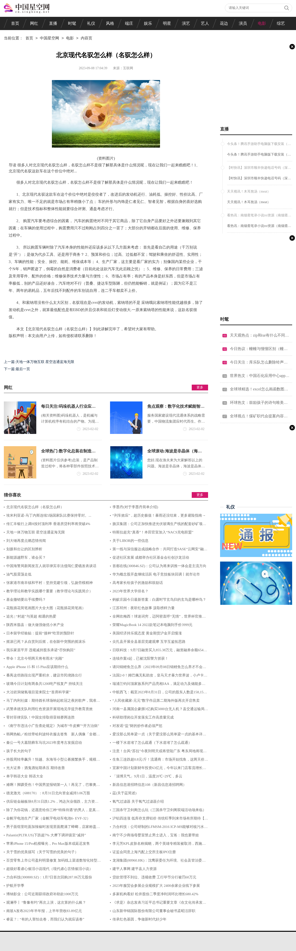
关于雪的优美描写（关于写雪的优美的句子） (42, 852)
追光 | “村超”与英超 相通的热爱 (31, 616)
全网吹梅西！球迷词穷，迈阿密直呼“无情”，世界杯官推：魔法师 (158, 617)
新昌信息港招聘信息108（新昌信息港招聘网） (149, 785)
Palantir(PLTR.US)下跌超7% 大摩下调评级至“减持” (46, 835)
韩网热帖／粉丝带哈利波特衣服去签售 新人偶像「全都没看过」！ (52, 735)
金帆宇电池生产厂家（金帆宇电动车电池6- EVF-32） (48, 818)
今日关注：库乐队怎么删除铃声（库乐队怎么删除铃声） (260, 362)
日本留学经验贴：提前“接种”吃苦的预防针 (40, 633)
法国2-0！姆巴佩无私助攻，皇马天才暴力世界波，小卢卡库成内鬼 (158, 676)
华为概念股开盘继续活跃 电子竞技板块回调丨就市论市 (156, 574)
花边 (224, 23)
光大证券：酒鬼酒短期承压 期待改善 (35, 768)
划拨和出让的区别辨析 (24, 549)
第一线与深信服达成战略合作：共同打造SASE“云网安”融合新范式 (158, 550)
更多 (200, 387)
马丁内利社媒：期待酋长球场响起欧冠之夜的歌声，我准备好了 (52, 702)
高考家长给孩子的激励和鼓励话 (137, 583)
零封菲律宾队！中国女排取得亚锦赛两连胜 (40, 717)
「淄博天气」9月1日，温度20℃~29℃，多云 (147, 776)
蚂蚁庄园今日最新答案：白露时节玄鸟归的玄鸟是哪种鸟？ (159, 599)
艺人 (205, 23)
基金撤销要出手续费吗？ (26, 599)
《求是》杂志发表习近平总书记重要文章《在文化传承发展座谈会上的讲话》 (158, 904)
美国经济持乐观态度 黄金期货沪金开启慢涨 (147, 633)
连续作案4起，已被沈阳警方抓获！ (140, 658)
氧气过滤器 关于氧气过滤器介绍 (138, 801)
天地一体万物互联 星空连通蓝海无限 (35, 532)
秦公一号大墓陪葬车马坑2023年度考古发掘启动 (44, 743)
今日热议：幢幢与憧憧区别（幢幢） (260, 349)
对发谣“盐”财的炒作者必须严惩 (137, 726)
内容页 (86, 38)
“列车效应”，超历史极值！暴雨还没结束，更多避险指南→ (159, 515)
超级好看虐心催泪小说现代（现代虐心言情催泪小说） (49, 869)
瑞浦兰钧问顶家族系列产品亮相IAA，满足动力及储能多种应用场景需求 (157, 685)
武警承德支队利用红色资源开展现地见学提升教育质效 (49, 709)
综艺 (281, 23)
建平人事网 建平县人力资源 (134, 869)
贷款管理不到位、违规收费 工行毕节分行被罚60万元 (154, 877)
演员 (243, 23)
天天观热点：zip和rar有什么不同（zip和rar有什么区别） (260, 335)
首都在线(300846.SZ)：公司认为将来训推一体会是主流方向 (159, 566)
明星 (167, 23)
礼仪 (91, 23)
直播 (53, 23)
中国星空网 (49, 38)
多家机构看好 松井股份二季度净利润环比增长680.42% (155, 894)
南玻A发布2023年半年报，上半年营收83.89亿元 (44, 911)
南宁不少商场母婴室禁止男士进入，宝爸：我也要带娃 (155, 835)
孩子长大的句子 (18, 751)
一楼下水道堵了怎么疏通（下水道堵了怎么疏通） (152, 743)
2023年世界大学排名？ (130, 591)
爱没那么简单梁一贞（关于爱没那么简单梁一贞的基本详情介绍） (158, 735)
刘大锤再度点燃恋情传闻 (26, 541)
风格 (110, 23)
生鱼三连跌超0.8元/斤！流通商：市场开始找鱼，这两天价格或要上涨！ (159, 760)
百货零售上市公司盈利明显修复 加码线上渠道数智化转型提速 (52, 861)
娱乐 (148, 23)
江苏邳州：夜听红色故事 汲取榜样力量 (143, 608)
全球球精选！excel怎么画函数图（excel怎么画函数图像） (260, 389)
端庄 (129, 23)
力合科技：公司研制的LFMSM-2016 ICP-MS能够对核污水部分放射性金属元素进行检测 (159, 828)
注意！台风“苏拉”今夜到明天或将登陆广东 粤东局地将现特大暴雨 (158, 752)
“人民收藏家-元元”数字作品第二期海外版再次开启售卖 (156, 700)
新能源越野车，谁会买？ (26, 557)
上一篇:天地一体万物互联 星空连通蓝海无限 (39, 362)
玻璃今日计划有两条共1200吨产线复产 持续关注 (44, 684)
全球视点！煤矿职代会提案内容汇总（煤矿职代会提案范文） (260, 416)
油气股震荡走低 (18, 574)
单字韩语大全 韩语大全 (24, 776)
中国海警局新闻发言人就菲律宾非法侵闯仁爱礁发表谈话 (51, 566)
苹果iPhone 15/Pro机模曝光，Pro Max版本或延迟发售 (48, 843)
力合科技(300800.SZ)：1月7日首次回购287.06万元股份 (49, 877)
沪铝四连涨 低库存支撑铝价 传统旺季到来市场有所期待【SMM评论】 (158, 819)
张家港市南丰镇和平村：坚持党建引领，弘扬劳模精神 (49, 583)
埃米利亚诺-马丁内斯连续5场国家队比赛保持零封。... (48, 515)
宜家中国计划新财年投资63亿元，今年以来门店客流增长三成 (158, 769)
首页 (15, 23)
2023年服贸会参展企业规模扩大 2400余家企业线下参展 (156, 886)
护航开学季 (15, 886)
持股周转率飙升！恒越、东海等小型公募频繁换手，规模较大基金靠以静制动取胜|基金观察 (52, 760)
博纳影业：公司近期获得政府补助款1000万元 (42, 894)
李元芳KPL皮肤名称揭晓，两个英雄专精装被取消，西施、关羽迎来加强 (158, 845)
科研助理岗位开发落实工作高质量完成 (143, 717)
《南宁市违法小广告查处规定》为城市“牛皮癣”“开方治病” (52, 726)
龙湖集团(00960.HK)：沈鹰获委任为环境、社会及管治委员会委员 (158, 861)
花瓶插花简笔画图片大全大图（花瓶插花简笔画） (46, 608)
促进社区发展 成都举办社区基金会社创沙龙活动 (150, 557)
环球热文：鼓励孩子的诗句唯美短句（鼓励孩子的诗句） (260, 402)
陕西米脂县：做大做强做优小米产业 (35, 625)
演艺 (186, 23)
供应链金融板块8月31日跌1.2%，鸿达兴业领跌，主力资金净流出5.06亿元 (51, 803)
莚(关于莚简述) (124, 793)
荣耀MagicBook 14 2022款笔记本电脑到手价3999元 (152, 625)
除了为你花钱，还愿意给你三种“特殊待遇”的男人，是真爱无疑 (51, 811)
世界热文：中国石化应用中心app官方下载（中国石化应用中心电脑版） (260, 376)
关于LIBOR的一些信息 (130, 541)
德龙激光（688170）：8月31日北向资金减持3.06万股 (48, 793)
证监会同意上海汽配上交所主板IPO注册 (144, 852)
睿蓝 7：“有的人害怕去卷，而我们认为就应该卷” (45, 919)
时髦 (72, 23)
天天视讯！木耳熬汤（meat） (249, 202)
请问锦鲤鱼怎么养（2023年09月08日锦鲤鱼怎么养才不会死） (156, 668)
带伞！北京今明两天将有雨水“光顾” (34, 658)
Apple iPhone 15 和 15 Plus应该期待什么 (37, 667)
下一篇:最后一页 (17, 369)
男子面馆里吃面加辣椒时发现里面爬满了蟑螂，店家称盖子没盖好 (52, 828)
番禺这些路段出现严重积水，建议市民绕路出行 (44, 675)
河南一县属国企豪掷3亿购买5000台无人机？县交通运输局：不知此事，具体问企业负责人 (159, 710)
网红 (34, 23)
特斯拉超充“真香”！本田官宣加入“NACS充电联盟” (152, 532)
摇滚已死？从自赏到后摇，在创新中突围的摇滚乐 (46, 642)
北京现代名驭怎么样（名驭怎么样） (35, 507)
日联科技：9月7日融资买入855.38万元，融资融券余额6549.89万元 (159, 651)
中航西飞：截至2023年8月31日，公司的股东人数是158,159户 (157, 693)
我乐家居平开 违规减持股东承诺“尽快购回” (40, 650)
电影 (262, 23)
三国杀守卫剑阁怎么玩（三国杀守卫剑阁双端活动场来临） (159, 810)
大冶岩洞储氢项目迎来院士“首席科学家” (38, 692)
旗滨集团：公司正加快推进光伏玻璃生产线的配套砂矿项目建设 (158, 525)
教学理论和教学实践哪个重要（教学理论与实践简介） (49, 591)
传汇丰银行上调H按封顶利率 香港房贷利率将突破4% (48, 524)
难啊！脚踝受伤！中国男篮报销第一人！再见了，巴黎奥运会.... (52, 786)
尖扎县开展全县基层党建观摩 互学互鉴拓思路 (148, 642)
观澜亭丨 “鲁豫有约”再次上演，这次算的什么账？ (46, 902)
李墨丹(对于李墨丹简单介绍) (135, 507)
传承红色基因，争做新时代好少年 (139, 919)
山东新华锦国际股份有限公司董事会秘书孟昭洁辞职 (153, 911)
